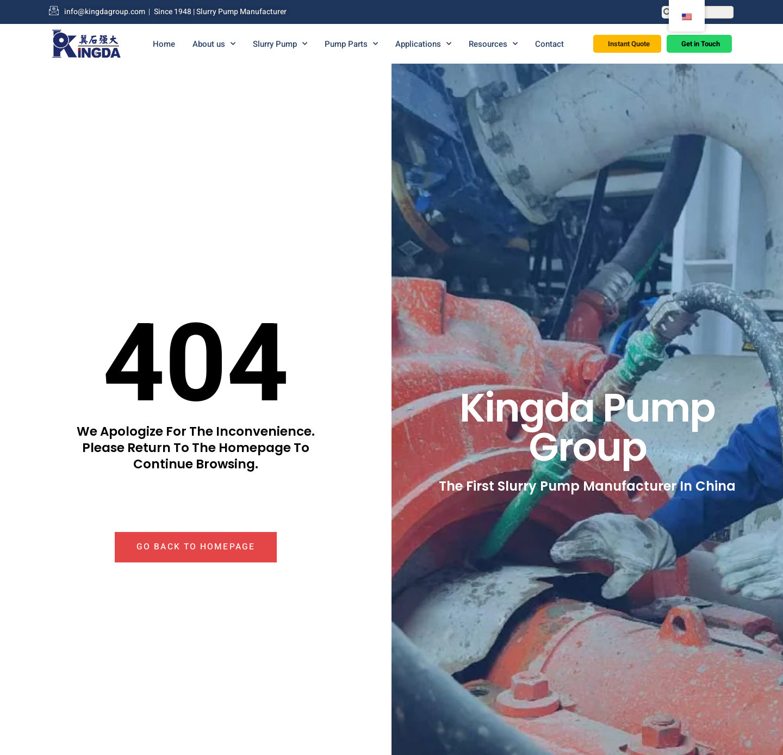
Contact (549, 44)
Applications (423, 43)
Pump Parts (351, 43)
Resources (493, 43)
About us (213, 43)
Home (164, 44)
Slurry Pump (280, 43)
